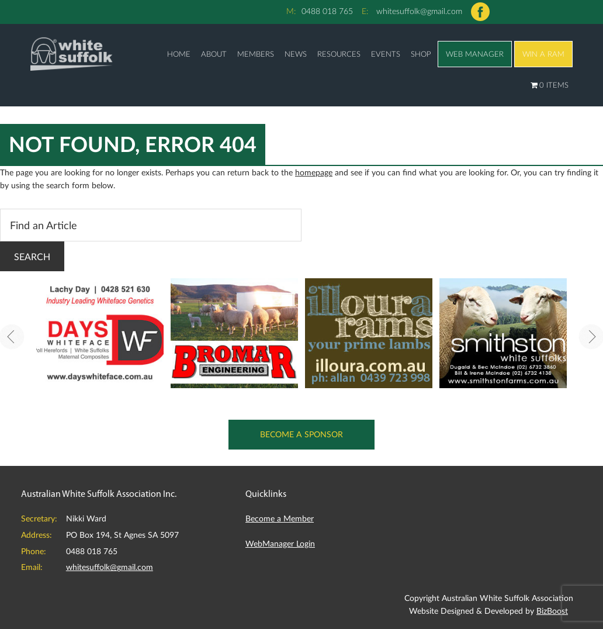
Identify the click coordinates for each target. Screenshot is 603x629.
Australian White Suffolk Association (71, 53)
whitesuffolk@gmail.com (419, 11)
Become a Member (279, 518)
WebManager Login (280, 543)
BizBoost (552, 611)
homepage (313, 172)
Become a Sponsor (302, 434)
